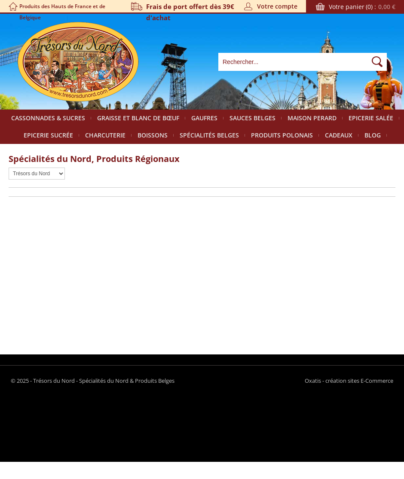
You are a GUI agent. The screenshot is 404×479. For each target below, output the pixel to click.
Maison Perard (312, 118)
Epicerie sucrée (48, 135)
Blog (372, 135)
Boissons (153, 135)
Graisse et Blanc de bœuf (138, 118)
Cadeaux (338, 135)
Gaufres (204, 118)
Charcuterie (105, 135)
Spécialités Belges (209, 135)
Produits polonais (282, 135)
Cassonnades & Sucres (48, 118)
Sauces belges (252, 118)
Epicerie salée (371, 118)
